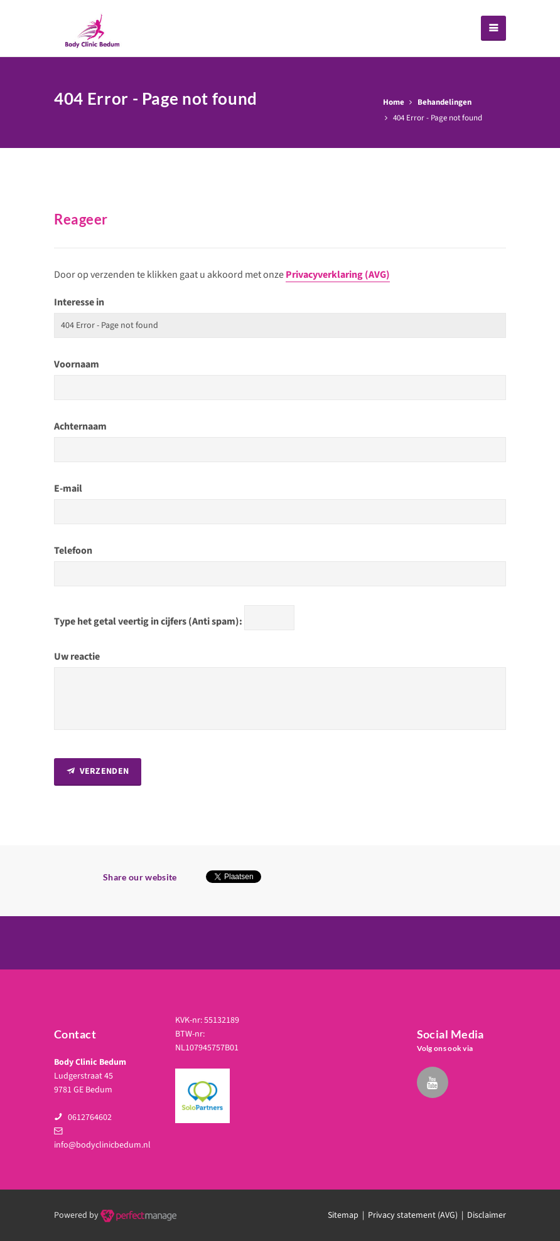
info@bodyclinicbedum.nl (102, 1145)
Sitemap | (348, 1215)
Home (393, 102)
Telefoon (73, 550)
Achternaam (80, 426)
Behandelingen (444, 102)
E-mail (68, 488)
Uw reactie (77, 656)
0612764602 (90, 1117)
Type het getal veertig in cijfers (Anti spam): (148, 621)
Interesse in (79, 302)
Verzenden (98, 771)
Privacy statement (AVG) (413, 1215)
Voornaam (76, 364)
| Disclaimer (482, 1215)
